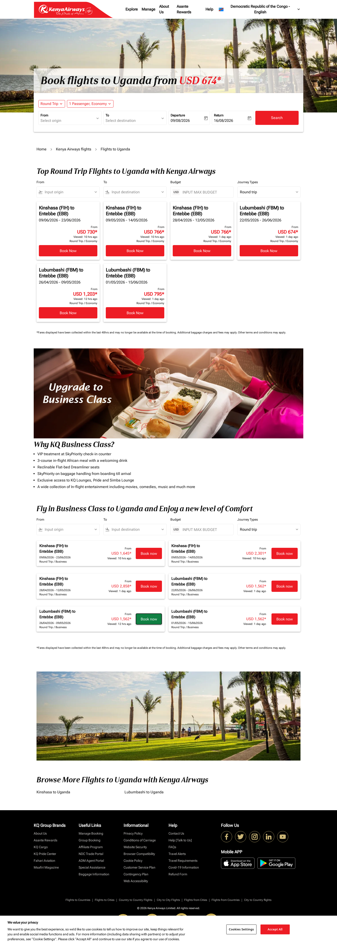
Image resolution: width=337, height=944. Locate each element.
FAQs (172, 847)
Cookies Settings (241, 929)
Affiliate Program (91, 847)
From (44, 115)
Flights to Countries (78, 900)
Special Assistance (92, 867)
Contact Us (176, 833)
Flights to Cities (104, 900)
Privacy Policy (133, 833)
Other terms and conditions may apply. (262, 332)
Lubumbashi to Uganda (144, 792)
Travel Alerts (177, 854)
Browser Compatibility (139, 854)
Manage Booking (91, 833)
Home (42, 149)
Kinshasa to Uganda (53, 792)
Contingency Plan (136, 874)
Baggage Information (94, 874)
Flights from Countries (226, 900)
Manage (148, 9)
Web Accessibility (136, 881)
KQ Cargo (41, 847)
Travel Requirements (183, 860)
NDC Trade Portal (91, 854)
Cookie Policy (133, 860)
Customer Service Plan (139, 867)
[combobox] (67, 120)
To (107, 115)
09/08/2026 (180, 120)
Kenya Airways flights (73, 149)
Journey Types (247, 182)
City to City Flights (168, 900)
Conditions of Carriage (140, 840)
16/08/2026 (223, 120)
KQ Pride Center (45, 854)
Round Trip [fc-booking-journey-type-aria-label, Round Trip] (49, 103)
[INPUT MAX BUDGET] (206, 192)
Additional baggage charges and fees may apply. (207, 332)
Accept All (275, 929)
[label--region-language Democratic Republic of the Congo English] (259, 9)
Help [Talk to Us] (180, 840)
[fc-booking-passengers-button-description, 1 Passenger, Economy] (88, 104)
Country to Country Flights (135, 900)
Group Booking (89, 840)
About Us (164, 9)
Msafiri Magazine (46, 867)
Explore (131, 9)
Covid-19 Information (183, 867)
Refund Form (177, 874)
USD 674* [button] (200, 80)
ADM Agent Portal (91, 860)
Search (277, 118)
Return (218, 115)
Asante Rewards (184, 9)
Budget (175, 182)
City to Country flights (257, 900)
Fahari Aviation (44, 860)
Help (209, 9)
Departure (178, 115)
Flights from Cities (195, 900)
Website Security (135, 847)
